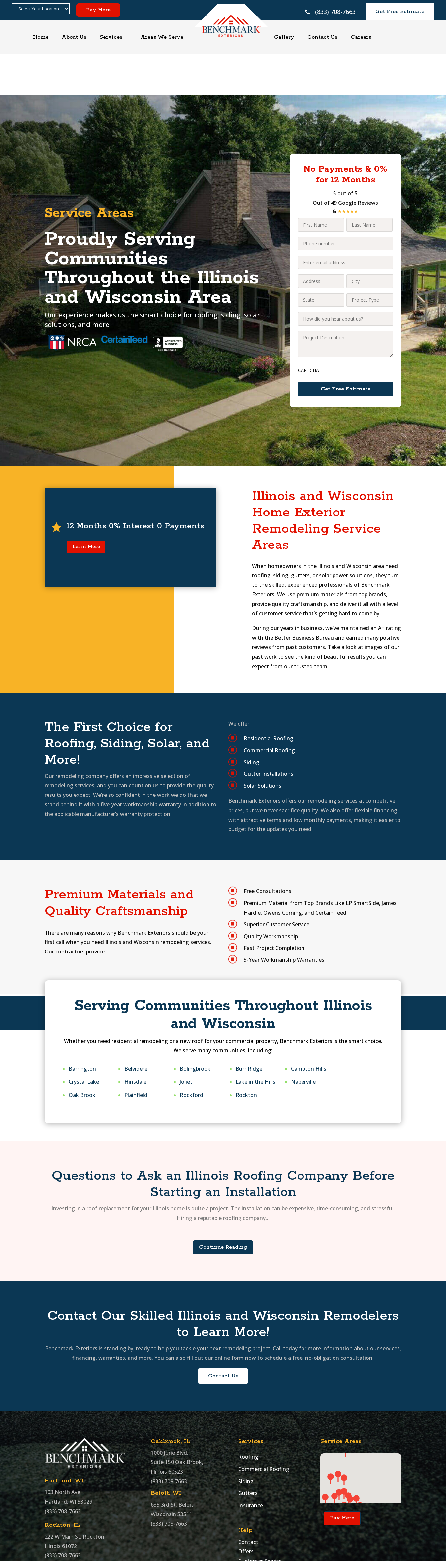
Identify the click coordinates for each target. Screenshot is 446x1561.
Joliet (186, 1039)
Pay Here (98, 9)
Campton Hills (308, 1025)
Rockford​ (191, 1052)
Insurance (250, 1462)
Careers (361, 37)
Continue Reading (223, 1204)
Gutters (248, 1450)
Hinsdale (135, 1039)
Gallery (284, 37)
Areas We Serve (162, 37)
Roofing (248, 1414)
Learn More (86, 504)
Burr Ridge (249, 1025)
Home (40, 37)
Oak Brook (82, 1052)
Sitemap (248, 1527)
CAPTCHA (308, 327)
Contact (248, 1499)
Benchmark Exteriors (127, 1551)
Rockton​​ (246, 1052)
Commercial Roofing (263, 1426)
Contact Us (322, 37)
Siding (246, 1438)
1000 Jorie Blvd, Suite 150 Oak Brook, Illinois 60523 (177, 1419)
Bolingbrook (195, 1025)
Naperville (303, 1039)
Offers (246, 1508)
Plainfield (135, 1052)
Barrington (82, 1025)
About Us (74, 37)
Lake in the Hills (255, 1039)
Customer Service (260, 1518)
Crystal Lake (84, 1039)
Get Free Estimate (399, 11)
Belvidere (135, 1025)
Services (111, 37)
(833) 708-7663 (335, 12)
